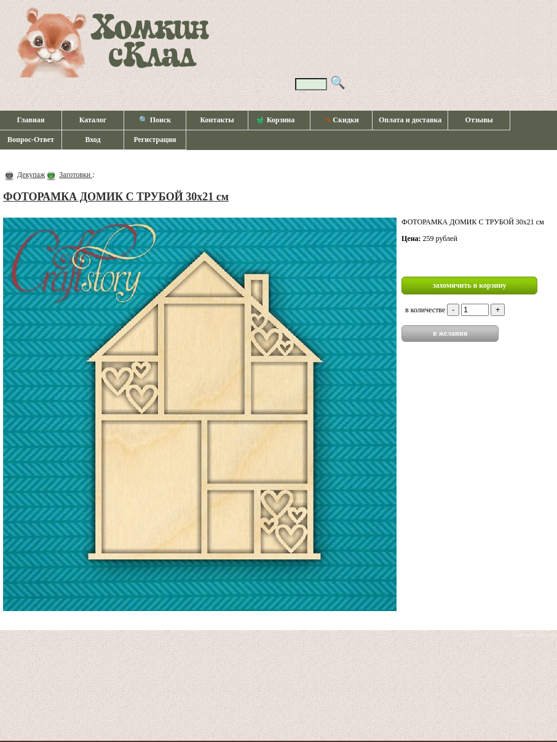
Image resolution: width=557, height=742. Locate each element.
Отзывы (479, 120)
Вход (92, 139)
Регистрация (154, 139)
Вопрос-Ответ (30, 139)
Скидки (340, 120)
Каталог (93, 120)
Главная (31, 120)
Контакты (217, 120)
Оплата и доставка (410, 120)
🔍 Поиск (155, 120)
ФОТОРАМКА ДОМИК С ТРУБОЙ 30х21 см (116, 197)
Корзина (276, 120)
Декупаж (31, 174)
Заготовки (75, 174)
